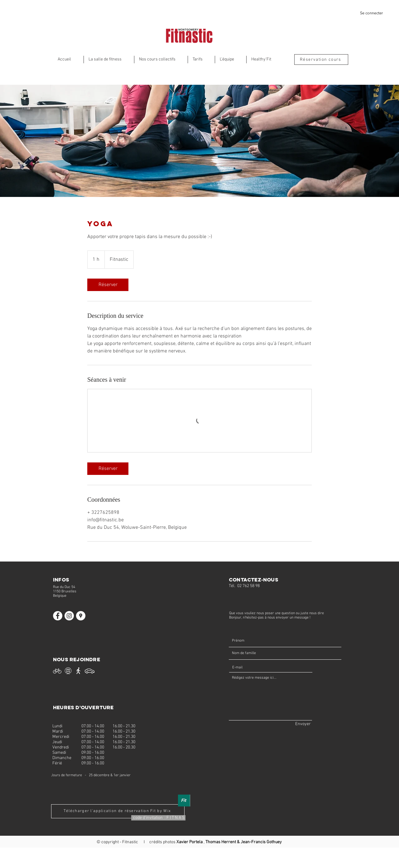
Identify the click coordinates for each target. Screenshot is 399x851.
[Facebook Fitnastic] (57, 615)
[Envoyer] (303, 724)
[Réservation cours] (321, 59)
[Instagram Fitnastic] (69, 615)
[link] (107, 285)
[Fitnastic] (80, 615)
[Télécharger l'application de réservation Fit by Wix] (118, 811)
